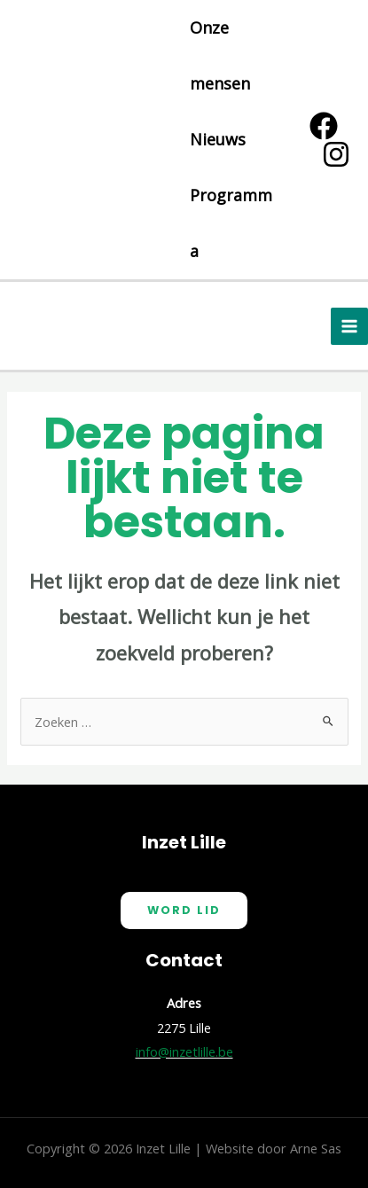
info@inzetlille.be (184, 1051)
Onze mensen (220, 55)
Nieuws (218, 139)
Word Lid (184, 910)
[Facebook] (323, 126)
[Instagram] (336, 154)
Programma (231, 223)
